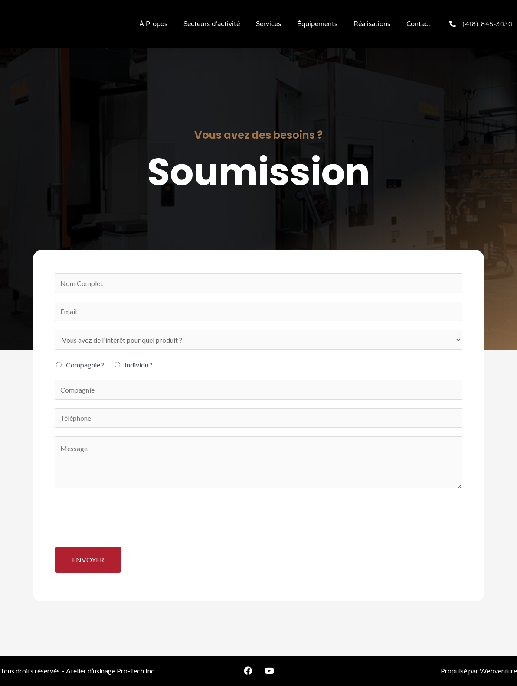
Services (268, 24)
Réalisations (371, 24)
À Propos (153, 24)
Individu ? (138, 365)
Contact (418, 24)
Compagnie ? (85, 365)
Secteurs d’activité (211, 24)
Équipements (317, 24)
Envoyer (88, 560)
